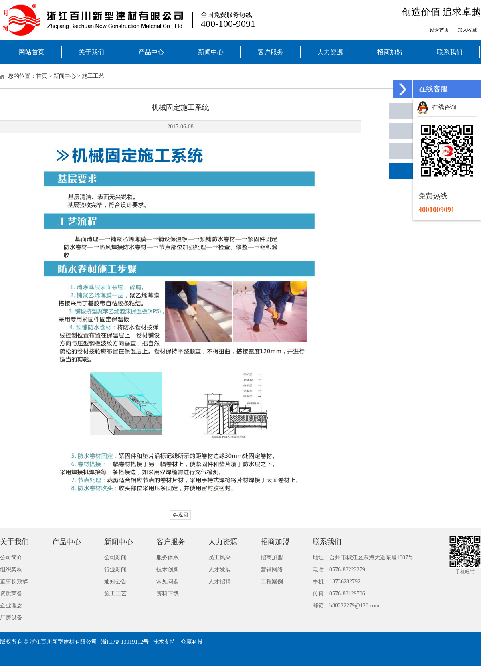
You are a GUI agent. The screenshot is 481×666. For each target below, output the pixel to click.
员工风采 (219, 558)
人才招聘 (219, 582)
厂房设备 (11, 618)
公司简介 (11, 558)
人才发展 (219, 570)
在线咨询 (436, 107)
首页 (41, 76)
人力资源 (330, 52)
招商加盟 (390, 52)
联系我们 (450, 52)
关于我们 (91, 52)
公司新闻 (115, 558)
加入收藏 (467, 30)
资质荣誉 (11, 594)
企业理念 (11, 606)
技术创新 (167, 570)
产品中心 (151, 52)
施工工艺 (93, 76)
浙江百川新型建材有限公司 (63, 642)
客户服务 (270, 52)
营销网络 (272, 570)
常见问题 (167, 582)
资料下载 (167, 594)
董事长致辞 (14, 582)
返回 (183, 515)
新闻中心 (211, 52)
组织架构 (11, 570)
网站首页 (31, 52)
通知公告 (115, 582)
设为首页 (439, 30)
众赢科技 (192, 642)
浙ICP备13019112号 (125, 642)
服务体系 (167, 558)
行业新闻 (115, 570)
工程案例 (272, 582)
